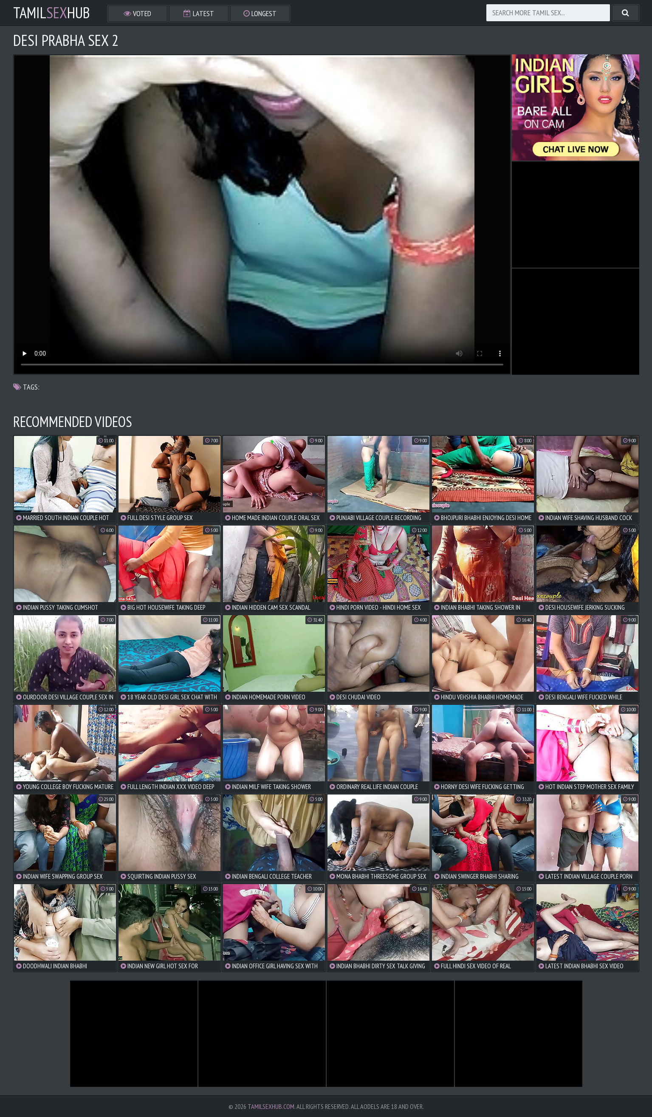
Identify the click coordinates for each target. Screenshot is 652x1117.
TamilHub (51, 12)
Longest (260, 13)
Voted (137, 13)
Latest (198, 13)
